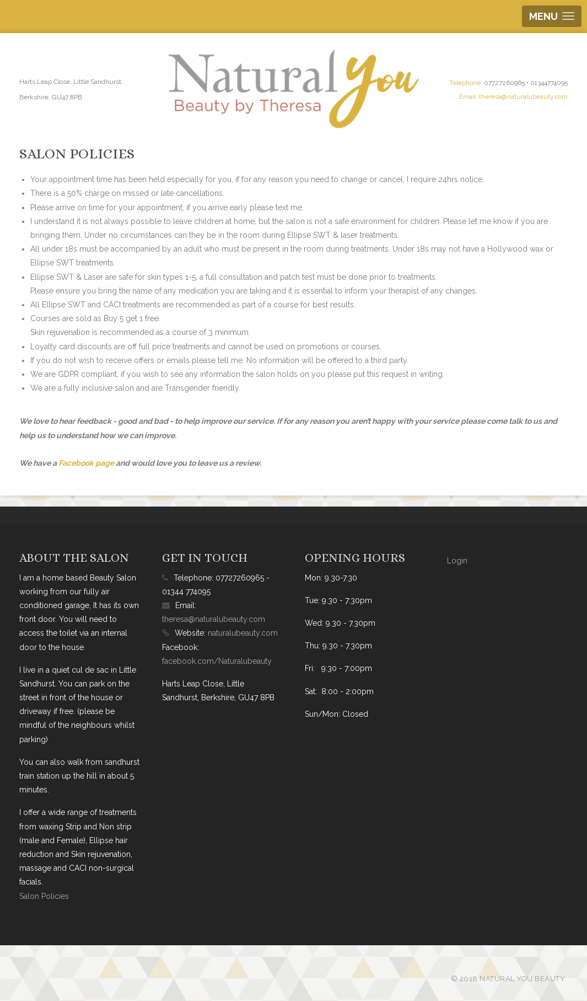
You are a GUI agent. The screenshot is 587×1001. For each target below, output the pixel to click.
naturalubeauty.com (243, 633)
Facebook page (86, 463)
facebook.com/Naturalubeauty (217, 661)
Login (457, 560)
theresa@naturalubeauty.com (523, 96)
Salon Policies (44, 896)
